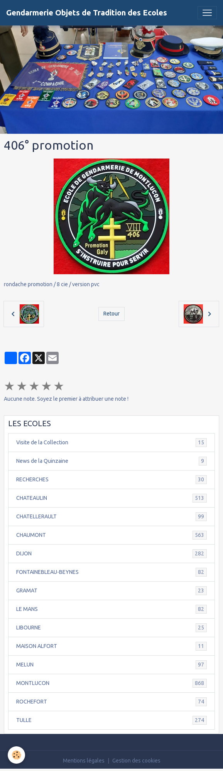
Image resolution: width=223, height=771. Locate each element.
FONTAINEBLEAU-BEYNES (111, 572)
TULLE (111, 720)
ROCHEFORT (111, 701)
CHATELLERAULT (111, 516)
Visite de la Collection (111, 442)
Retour (111, 313)
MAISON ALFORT (111, 646)
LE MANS (111, 609)
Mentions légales (84, 761)
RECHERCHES (111, 479)
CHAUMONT (111, 535)
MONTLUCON (111, 683)
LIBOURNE (111, 627)
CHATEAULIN (111, 498)
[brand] (86, 13)
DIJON (111, 553)
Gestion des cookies (136, 761)
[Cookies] (16, 755)
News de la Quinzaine (111, 461)
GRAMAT (111, 590)
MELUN (111, 664)
